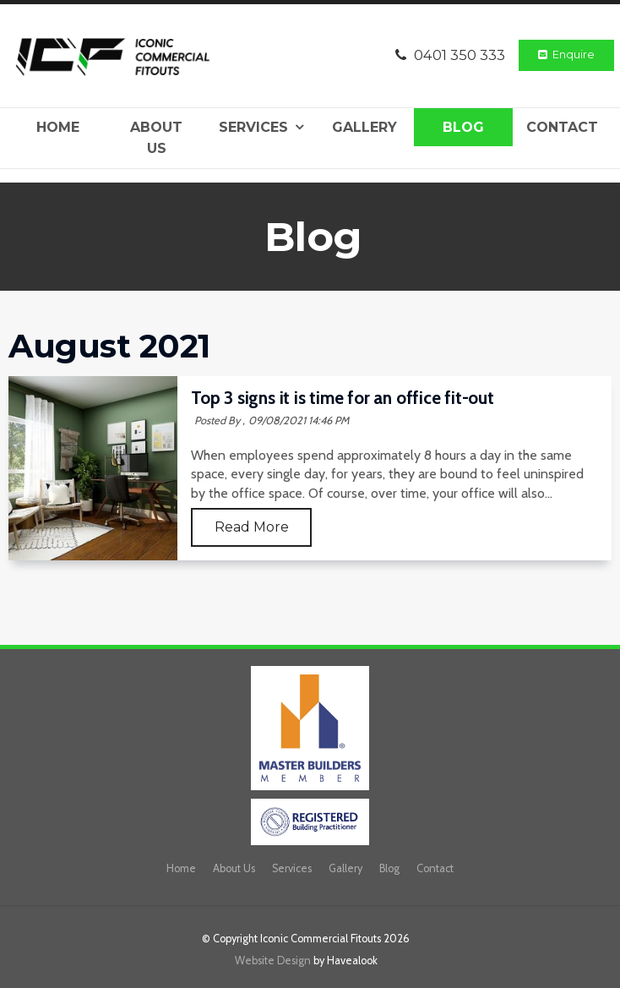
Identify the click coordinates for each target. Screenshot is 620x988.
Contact (562, 127)
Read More (252, 527)
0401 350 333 (459, 54)
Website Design (273, 960)
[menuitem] (181, 869)
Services (253, 127)
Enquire (573, 54)
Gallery (364, 127)
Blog (463, 127)
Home (57, 127)
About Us (156, 138)
